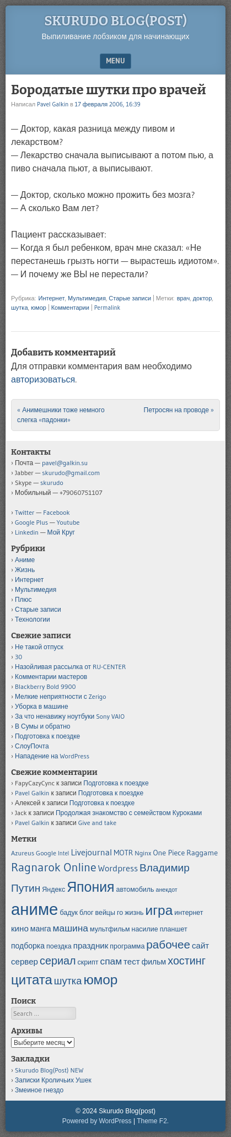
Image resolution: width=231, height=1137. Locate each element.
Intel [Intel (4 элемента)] (63, 853)
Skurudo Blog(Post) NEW (49, 1070)
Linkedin (27, 532)
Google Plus (31, 522)
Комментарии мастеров (51, 676)
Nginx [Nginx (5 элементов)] (143, 853)
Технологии (32, 619)
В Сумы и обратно (43, 726)
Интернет (51, 298)
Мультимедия (87, 298)
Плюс (23, 599)
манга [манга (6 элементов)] (40, 929)
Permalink (107, 307)
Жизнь (25, 569)
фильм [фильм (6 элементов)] (154, 962)
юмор (38, 307)
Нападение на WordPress (52, 756)
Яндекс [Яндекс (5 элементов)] (53, 889)
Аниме (25, 560)
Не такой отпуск (39, 647)
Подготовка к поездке (47, 736)
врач (183, 298)
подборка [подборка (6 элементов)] (28, 946)
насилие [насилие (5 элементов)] (145, 929)
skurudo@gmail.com (71, 472)
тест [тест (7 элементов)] (131, 961)
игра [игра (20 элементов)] (159, 910)
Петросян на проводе (179, 410)
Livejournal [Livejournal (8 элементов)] (91, 852)
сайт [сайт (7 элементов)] (200, 945)
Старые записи (130, 298)
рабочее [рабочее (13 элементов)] (168, 944)
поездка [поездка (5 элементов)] (59, 946)
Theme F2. (153, 1121)
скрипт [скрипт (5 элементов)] (88, 962)
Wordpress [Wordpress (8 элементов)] (118, 868)
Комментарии (70, 307)
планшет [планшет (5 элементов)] (173, 929)
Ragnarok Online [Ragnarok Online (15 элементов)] (53, 867)
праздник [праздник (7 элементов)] (91, 945)
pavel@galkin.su (65, 463)
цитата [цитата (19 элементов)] (31, 980)
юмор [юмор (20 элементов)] (100, 979)
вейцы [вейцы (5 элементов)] (105, 912)
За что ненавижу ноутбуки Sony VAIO (70, 716)
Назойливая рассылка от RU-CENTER (70, 666)
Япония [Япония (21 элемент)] (90, 887)
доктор (202, 298)
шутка (19, 307)
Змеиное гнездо (39, 1090)
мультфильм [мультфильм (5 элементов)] (110, 929)
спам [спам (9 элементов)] (111, 961)
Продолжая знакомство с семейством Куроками (129, 813)
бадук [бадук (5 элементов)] (69, 912)
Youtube (68, 522)
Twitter (25, 512)
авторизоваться (43, 379)
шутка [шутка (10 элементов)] (68, 980)
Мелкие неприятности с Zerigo (60, 696)
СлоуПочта (32, 746)
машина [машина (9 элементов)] (70, 928)
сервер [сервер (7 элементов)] (24, 961)
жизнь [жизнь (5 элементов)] (134, 912)
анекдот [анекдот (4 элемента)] (167, 889)
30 (18, 657)
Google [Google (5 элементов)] (46, 853)
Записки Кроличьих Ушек (53, 1080)
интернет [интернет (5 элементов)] (188, 912)
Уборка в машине (41, 706)
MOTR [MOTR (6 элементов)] (123, 853)
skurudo (51, 482)
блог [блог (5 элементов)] (86, 912)
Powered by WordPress (97, 1121)
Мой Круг (61, 532)
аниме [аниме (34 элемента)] (34, 909)
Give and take (97, 822)
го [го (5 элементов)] (120, 912)
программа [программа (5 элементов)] (127, 946)
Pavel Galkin (52, 104)
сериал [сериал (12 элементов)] (58, 960)
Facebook (56, 512)
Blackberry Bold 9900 (45, 686)
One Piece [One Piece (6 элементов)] (169, 853)
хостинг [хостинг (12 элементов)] (187, 960)
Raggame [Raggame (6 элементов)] (202, 853)
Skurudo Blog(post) (115, 21)
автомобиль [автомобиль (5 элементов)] (135, 889)
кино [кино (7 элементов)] (20, 928)
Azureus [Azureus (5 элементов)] (22, 853)
